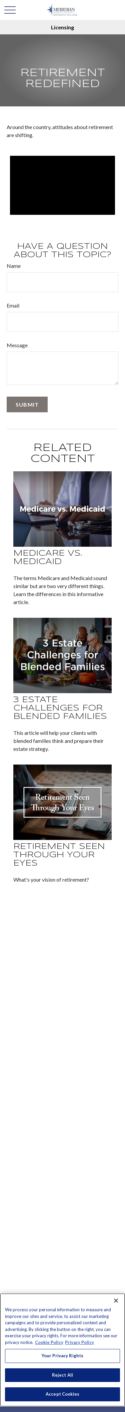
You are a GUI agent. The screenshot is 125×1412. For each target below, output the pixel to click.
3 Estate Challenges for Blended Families (60, 708)
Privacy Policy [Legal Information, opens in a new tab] (79, 1342)
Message (17, 345)
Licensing (62, 27)
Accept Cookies (62, 1394)
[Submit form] (27, 404)
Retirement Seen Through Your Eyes (59, 855)
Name (14, 266)
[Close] (116, 1300)
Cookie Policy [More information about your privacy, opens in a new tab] (49, 1342)
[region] (62, 1350)
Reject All (62, 1375)
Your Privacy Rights (62, 1355)
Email (13, 305)
